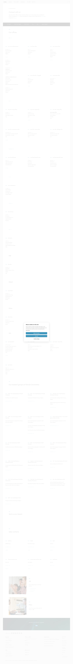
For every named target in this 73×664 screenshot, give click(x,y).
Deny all (42, 334)
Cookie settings (36, 337)
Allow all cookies (31, 334)
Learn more (28, 331)
